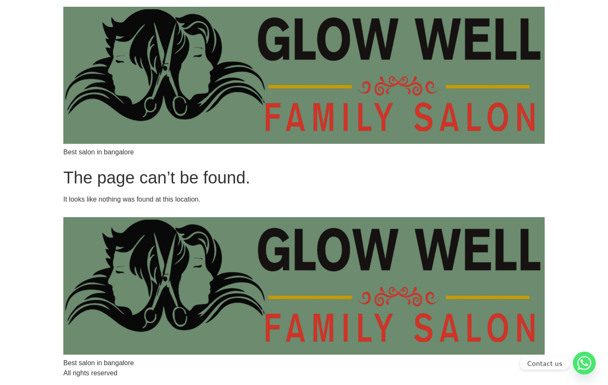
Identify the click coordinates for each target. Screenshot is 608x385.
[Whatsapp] (584, 363)
